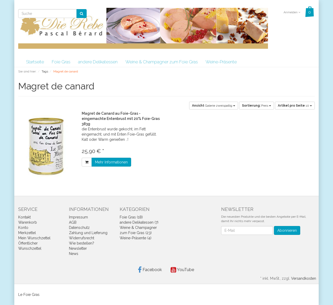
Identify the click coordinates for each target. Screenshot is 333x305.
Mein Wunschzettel (34, 238)
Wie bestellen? (81, 243)
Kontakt (24, 217)
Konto (23, 227)
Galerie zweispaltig (213, 105)
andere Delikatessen (98, 61)
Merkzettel (27, 233)
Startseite (35, 61)
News (73, 254)
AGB (72, 222)
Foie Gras (61, 61)
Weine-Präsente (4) (135, 238)
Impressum (78, 217)
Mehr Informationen (111, 162)
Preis (256, 105)
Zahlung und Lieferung (88, 233)
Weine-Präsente (221, 61)
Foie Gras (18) (131, 217)
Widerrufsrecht (81, 238)
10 (295, 105)
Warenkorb (27, 222)
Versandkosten (303, 278)
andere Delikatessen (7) (139, 222)
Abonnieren (287, 230)
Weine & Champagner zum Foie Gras (161, 61)
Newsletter (78, 248)
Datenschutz (79, 227)
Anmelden (292, 12)
